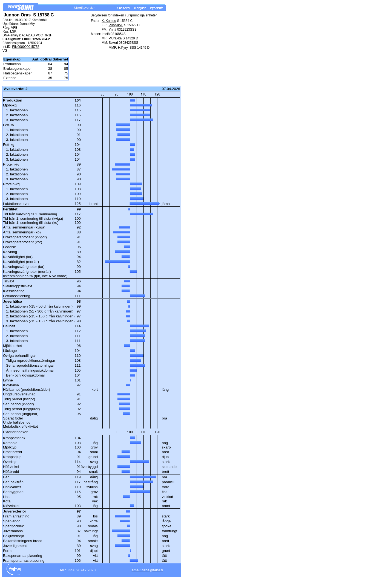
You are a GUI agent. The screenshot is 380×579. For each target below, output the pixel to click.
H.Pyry (123, 48)
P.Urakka (115, 38)
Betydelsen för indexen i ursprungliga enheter (124, 15)
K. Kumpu (109, 21)
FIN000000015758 (25, 47)
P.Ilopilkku (116, 25)
